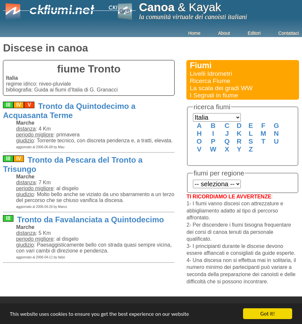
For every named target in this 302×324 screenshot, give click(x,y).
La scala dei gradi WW (221, 88)
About (224, 33)
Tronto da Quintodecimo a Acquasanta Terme (69, 111)
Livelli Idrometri (211, 73)
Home (194, 33)
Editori (254, 33)
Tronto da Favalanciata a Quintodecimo (89, 219)
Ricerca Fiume (210, 80)
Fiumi (201, 65)
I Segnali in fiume (214, 95)
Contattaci (288, 33)
